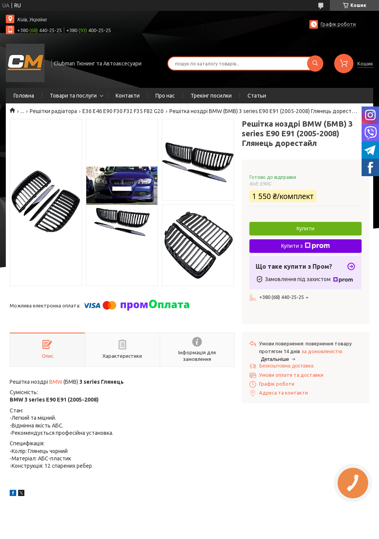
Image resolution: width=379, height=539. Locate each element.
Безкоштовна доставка (286, 366)
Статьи (257, 95)
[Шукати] (315, 63)
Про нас (165, 95)
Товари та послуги (73, 95)
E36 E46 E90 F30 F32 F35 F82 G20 (123, 111)
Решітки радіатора (53, 111)
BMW (55, 382)
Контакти (128, 95)
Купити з (305, 245)
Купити (305, 228)
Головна (24, 95)
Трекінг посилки (211, 95)
